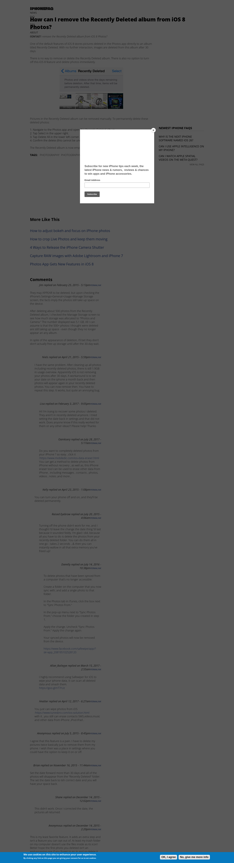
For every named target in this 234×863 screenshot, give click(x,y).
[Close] (153, 130)
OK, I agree (168, 857)
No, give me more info (194, 857)
